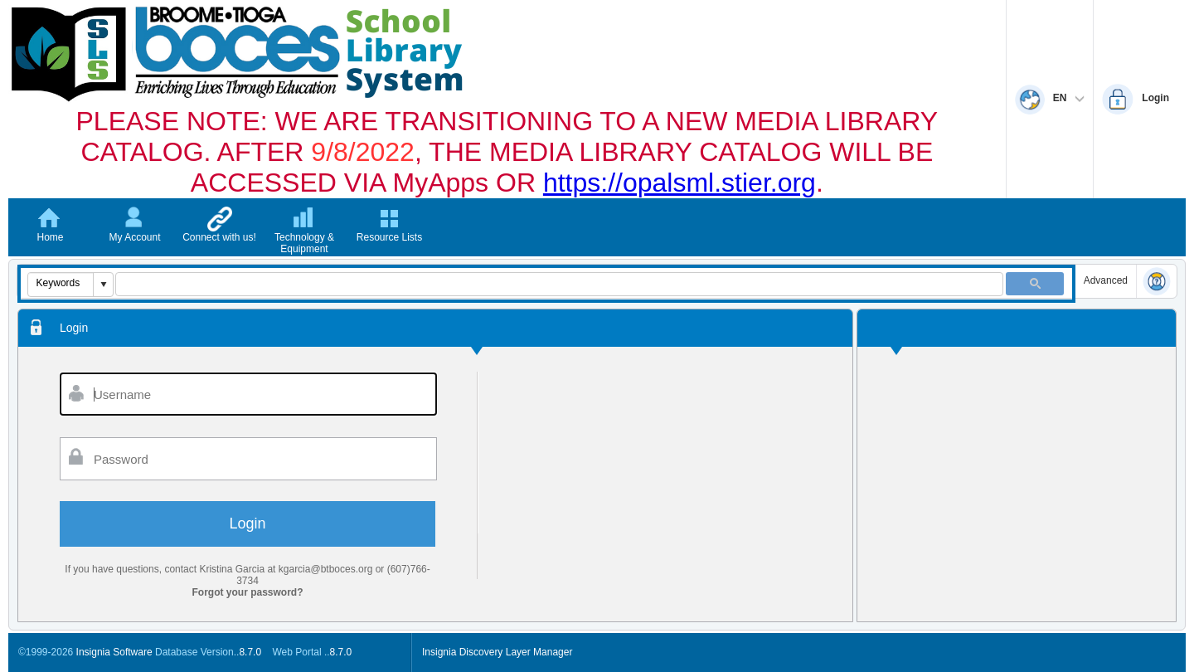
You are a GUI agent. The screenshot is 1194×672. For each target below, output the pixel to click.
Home (49, 237)
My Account (134, 237)
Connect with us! (219, 237)
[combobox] (61, 283)
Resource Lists (389, 237)
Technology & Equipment (304, 243)
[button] (103, 284)
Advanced (1106, 280)
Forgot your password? (247, 592)
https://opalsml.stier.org (679, 182)
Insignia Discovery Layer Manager (497, 652)
